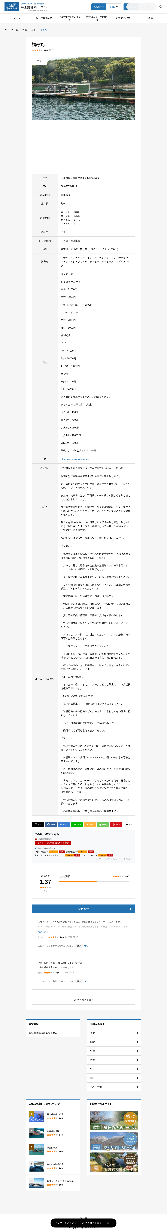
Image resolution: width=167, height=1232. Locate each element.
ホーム (17, 18)
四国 (115, 1078)
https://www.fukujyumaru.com (76, 459)
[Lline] (77, 824)
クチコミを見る (66, 1223)
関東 (115, 1042)
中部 (115, 1051)
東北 (115, 1033)
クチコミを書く (92, 1223)
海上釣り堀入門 (44, 18)
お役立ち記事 (123, 18)
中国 (115, 1069)
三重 (39, 61)
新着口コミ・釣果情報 (96, 18)
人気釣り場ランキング (70, 18)
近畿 (115, 1060)
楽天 (62, 852)
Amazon (53, 852)
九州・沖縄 (115, 1087)
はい (79, 946)
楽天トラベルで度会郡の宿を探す (53, 843)
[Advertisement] (83, 147)
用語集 (149, 18)
